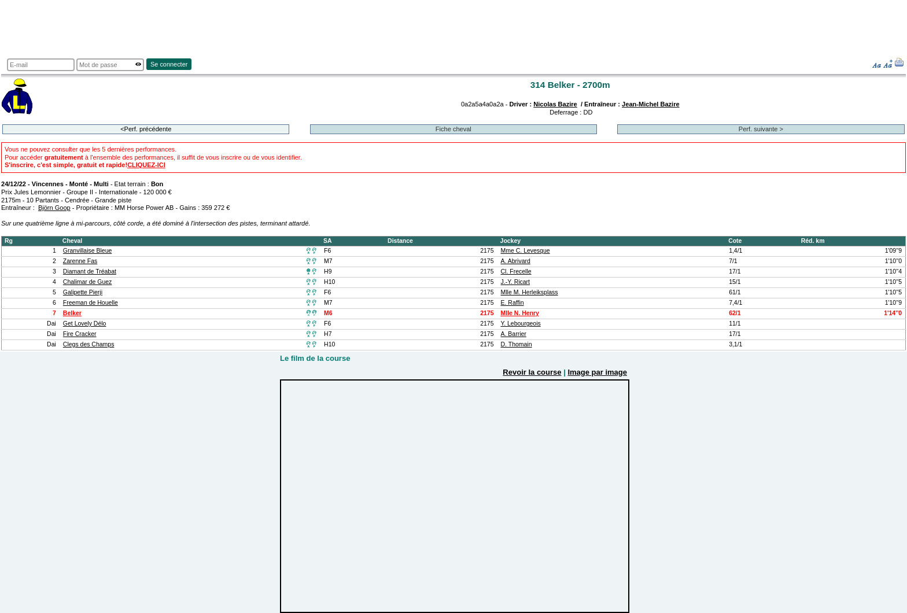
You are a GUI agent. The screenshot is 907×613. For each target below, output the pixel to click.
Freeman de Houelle (90, 303)
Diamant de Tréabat (89, 271)
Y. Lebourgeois (521, 323)
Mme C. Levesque (525, 251)
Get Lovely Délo (84, 323)
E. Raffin (512, 303)
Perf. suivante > (761, 128)
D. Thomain (516, 344)
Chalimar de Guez (87, 282)
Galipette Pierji (82, 292)
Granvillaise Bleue (87, 251)
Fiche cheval (453, 128)
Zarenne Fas (80, 261)
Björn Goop (54, 207)
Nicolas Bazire (555, 104)
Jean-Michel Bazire (650, 104)
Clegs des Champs (89, 344)
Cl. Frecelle (516, 271)
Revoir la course (532, 372)
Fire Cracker (80, 334)
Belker (72, 313)
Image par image (597, 372)
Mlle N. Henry (520, 313)
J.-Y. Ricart (515, 282)
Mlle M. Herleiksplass (529, 292)
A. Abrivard (515, 261)
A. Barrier (513, 334)
